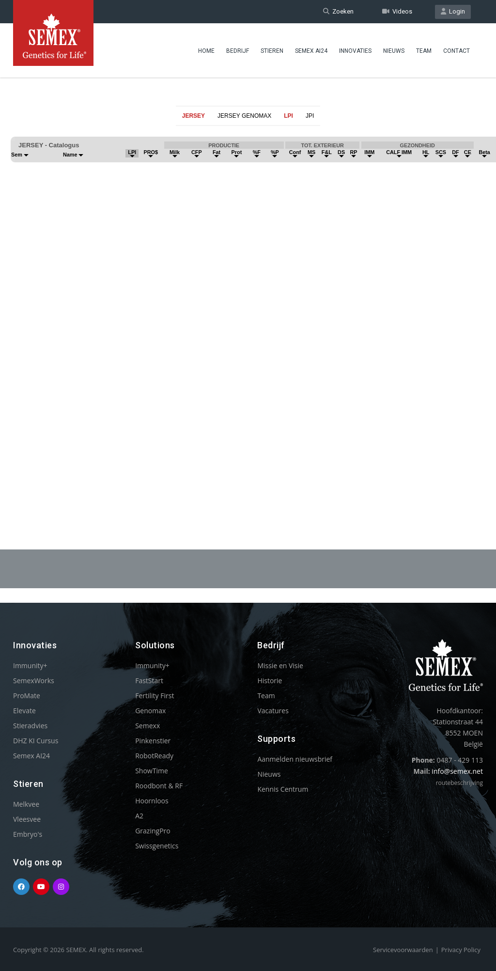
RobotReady (154, 755)
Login (453, 11)
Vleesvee (27, 819)
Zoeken (338, 11)
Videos (397, 11)
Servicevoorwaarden (403, 949)
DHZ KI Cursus (35, 740)
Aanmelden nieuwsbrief (294, 759)
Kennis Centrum (282, 789)
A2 (139, 815)
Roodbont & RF (159, 785)
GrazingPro (152, 830)
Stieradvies (30, 725)
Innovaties (355, 50)
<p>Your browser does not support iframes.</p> (248, 314)
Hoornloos (152, 800)
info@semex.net (457, 771)
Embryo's (27, 834)
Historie (269, 680)
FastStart (149, 680)
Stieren (272, 50)
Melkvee (26, 804)
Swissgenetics (156, 845)
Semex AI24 (311, 50)
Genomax (150, 710)
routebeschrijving (459, 783)
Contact (456, 50)
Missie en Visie (280, 665)
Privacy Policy (460, 949)
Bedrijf (237, 50)
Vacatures (272, 710)
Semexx (147, 725)
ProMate (26, 695)
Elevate (24, 710)
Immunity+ (30, 665)
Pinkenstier (152, 740)
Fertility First (154, 695)
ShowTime (151, 770)
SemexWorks (33, 680)
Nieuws (393, 50)
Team (424, 50)
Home (206, 50)
